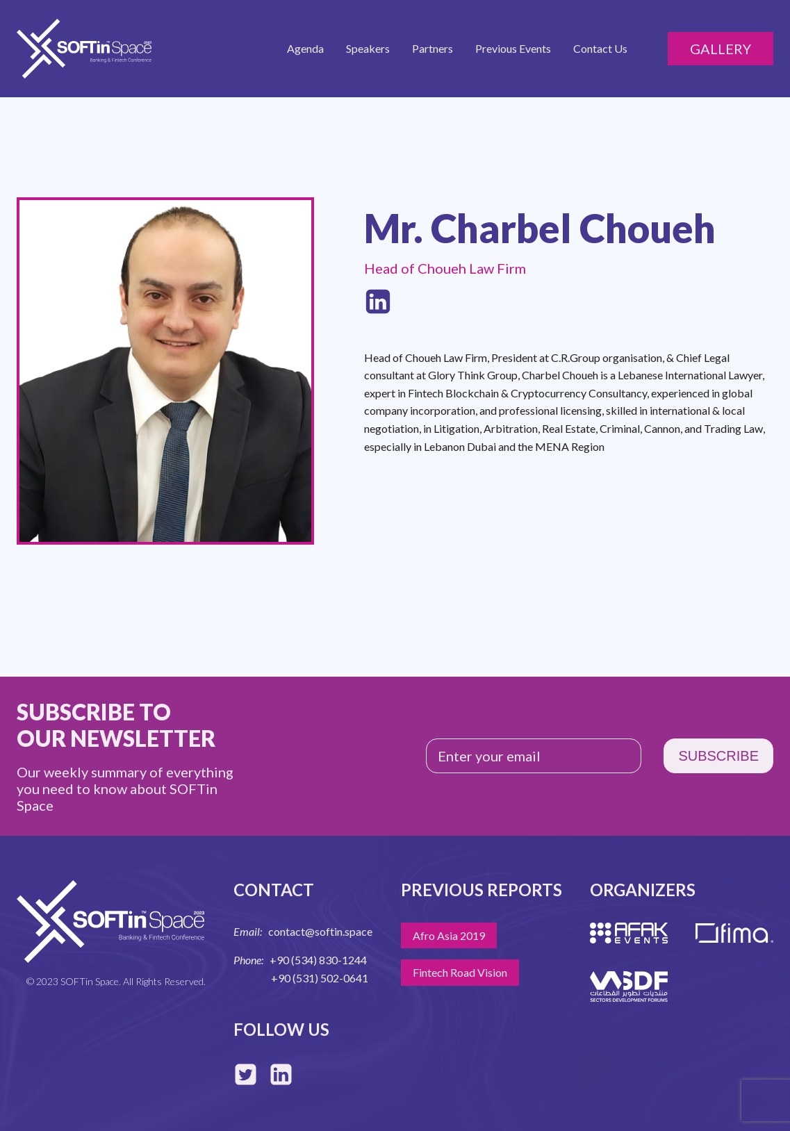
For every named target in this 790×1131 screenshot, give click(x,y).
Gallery (720, 48)
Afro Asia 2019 (449, 935)
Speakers (368, 48)
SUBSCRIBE (718, 755)
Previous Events (513, 48)
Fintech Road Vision (460, 972)
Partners (432, 48)
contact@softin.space (320, 931)
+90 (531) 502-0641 (319, 977)
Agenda (305, 48)
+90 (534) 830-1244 (318, 959)
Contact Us (600, 48)
